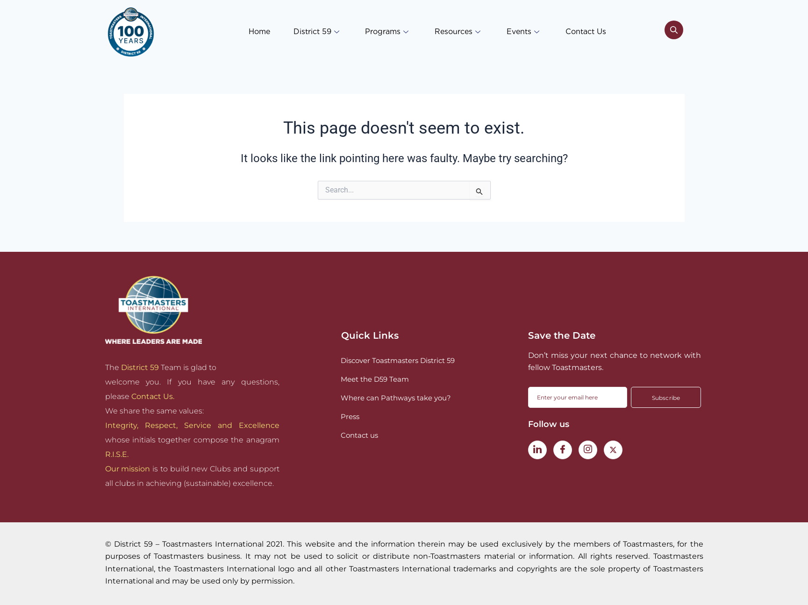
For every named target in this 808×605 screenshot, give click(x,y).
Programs (386, 31)
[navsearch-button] (674, 32)
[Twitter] (613, 450)
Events (523, 31)
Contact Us (585, 31)
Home (259, 31)
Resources (457, 31)
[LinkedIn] (537, 450)
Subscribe (666, 397)
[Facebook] (562, 450)
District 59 (316, 31)
